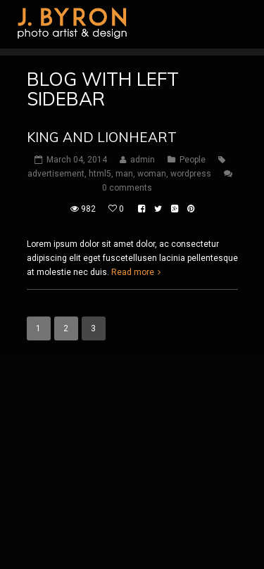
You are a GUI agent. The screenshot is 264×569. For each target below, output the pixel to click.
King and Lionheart (102, 137)
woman (151, 174)
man (124, 174)
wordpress (190, 174)
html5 (100, 174)
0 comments (127, 188)
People (193, 160)
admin (142, 160)
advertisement (55, 174)
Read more (132, 272)
